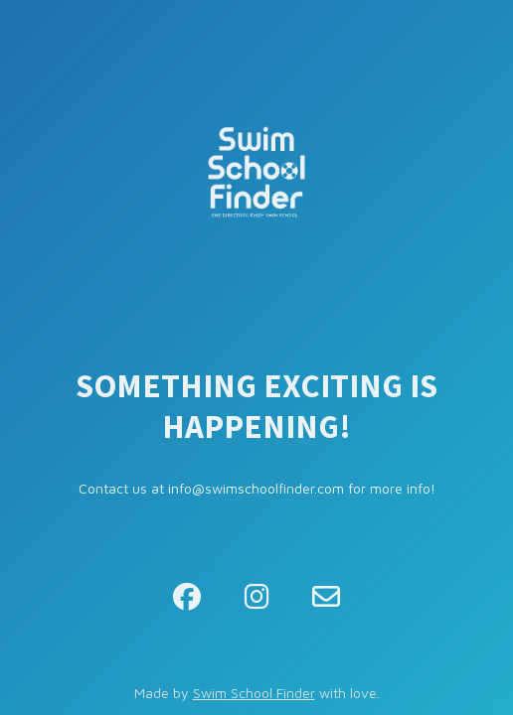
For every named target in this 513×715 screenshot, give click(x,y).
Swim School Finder (254, 692)
